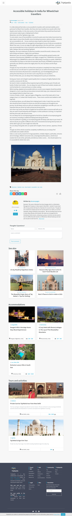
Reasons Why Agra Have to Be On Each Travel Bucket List (50, 271)
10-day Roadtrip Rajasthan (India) (21, 270)
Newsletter (48, 477)
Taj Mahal (31, 22)
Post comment (15, 241)
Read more (41, 218)
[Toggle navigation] (3, 2)
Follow (15, 214)
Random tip (31, 477)
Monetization (31, 473)
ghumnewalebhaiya (51, 292)
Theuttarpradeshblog (51, 267)
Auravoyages (14, 20)
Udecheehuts (43, 324)
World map (31, 475)
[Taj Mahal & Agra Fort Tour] (36, 428)
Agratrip (13, 438)
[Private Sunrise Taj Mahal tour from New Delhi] (36, 390)
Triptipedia (63, 3)
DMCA (30, 489)
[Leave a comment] (36, 235)
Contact (56, 473)
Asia (12, 22)
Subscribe (54, 494)
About (56, 470)
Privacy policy (32, 485)
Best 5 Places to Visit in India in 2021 (50, 294)
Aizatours (13, 401)
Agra (27, 22)
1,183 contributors (15, 479)
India (15, 22)
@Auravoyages (15, 207)
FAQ (38, 470)
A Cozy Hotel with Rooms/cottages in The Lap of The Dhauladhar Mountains (50, 329)
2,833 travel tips (15, 477)
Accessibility (34, 187)
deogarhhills (14, 324)
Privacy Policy (57, 514)
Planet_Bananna (22, 292)
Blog (56, 471)
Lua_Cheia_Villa (15, 362)
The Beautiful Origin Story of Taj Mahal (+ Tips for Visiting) (21, 295)
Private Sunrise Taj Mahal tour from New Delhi (25, 403)
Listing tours (40, 473)
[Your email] (54, 490)
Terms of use (31, 487)
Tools (39, 485)
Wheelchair (14, 187)
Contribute (31, 471)
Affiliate (39, 471)
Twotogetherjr (22, 267)
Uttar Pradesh (21, 22)
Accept (63, 514)
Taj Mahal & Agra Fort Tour (19, 440)
